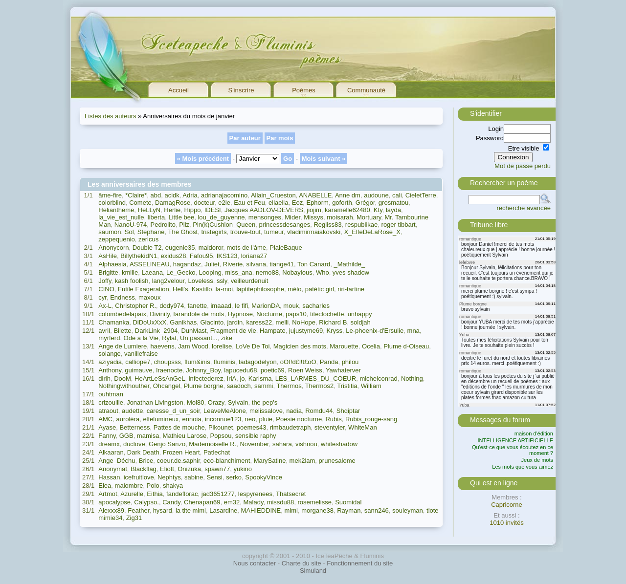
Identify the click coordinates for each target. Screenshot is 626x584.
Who (322, 272)
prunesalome (337, 460)
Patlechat (216, 452)
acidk (171, 195)
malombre (129, 485)
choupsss (167, 362)
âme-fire (110, 195)
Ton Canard (313, 264)
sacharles (316, 305)
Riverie (233, 264)
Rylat (169, 338)
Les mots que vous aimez (522, 467)
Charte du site (301, 563)
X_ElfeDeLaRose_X (372, 232)
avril (104, 330)
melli (282, 322)
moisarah (340, 217)
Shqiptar (348, 410)
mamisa (148, 435)
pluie (265, 419)
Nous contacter (254, 563)
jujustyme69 (306, 330)
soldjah (361, 322)
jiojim (314, 210)
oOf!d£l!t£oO (298, 362)
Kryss (334, 330)
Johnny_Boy (203, 370)
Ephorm (317, 202)
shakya (173, 485)
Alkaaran (110, 452)
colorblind (112, 202)
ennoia (191, 419)
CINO (106, 289)
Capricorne (506, 504)
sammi (263, 385)
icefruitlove (139, 477)
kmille (130, 272)
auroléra (127, 419)
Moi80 (195, 402)
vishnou (306, 444)
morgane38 (317, 510)
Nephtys (169, 477)
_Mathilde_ (349, 264)
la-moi (224, 289)
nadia (294, 410)
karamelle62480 (347, 210)
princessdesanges (284, 224)
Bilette (122, 330)
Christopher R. (135, 305)
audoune (376, 195)
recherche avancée (523, 208)
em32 (232, 502)
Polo (153, 485)
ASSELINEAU (150, 264)
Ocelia (371, 346)
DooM (122, 378)
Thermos (288, 385)
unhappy (360, 314)
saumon (109, 232)
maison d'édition (533, 433)
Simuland (313, 570)
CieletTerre (420, 195)
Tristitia (347, 385)
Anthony (109, 370)
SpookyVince (263, 477)
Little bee (181, 217)
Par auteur (245, 138)
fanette (197, 305)
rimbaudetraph (290, 427)
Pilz (184, 224)
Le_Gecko (180, 272)
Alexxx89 (111, 510)
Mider (292, 217)
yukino (242, 469)
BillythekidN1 (138, 256)
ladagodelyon (257, 362)
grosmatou (393, 202)
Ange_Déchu (116, 460)
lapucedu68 (240, 370)
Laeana (151, 272)
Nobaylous (297, 272)
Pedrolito (163, 224)
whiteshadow (339, 444)
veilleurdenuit (249, 280)
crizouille (110, 402)
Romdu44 (319, 410)
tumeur (274, 232)
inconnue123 (223, 419)
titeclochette (327, 314)
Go (287, 158)
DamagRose (172, 202)
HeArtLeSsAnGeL (159, 378)
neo (250, 419)
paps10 (296, 314)
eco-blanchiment (226, 460)
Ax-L (105, 305)
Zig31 (134, 517)
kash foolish (132, 280)
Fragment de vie (233, 330)
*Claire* (136, 195)
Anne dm (347, 195)
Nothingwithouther (123, 385)
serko (234, 477)
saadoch (239, 385)
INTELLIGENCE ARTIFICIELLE (515, 440)
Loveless (200, 280)
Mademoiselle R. (212, 444)
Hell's (180, 289)
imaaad (220, 305)
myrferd (109, 338)
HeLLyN (149, 210)
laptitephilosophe (260, 289)
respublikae (361, 224)
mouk (291, 305)
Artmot (107, 493)
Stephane (151, 232)
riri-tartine (350, 289)
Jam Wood (193, 346)
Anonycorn (113, 247)
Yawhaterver (343, 370)
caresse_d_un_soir (173, 410)
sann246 (376, 510)
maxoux (149, 297)
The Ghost (183, 232)
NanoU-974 (130, 224)
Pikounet (220, 427)
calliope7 (137, 362)
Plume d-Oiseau (406, 346)
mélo (294, 289)
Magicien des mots (299, 346)
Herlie (172, 210)
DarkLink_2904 (156, 330)
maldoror (211, 247)
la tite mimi (191, 510)
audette (132, 410)
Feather (138, 510)
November (254, 444)
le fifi (241, 305)
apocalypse (114, 502)
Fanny (106, 435)
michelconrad (378, 378)
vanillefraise (141, 353)
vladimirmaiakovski (313, 232)
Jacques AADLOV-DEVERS (263, 210)
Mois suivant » (324, 158)
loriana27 (254, 256)
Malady (253, 502)
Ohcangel (166, 385)
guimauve (138, 370)
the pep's (264, 402)
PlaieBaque (285, 247)
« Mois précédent (203, 158)
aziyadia (110, 362)
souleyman (407, 510)
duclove (134, 444)
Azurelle (131, 493)
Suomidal (348, 502)
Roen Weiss (305, 370)
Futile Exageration (143, 289)
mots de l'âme (246, 247)
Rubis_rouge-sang (371, 419)
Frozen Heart (181, 452)
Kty (378, 210)
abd (156, 195)
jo (242, 378)
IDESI (212, 210)
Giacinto (212, 322)
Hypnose (240, 314)
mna (413, 330)
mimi (290, 510)
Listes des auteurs (110, 116)
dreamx (108, 444)
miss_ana (238, 272)
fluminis (224, 362)
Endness (122, 297)
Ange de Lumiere (122, 346)
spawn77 (217, 469)
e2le (224, 202)
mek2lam (302, 460)
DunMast (193, 330)
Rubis (333, 419)
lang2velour (168, 280)
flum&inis (197, 362)
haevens (163, 346)
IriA (232, 378)
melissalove (266, 410)
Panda (329, 362)
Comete (140, 202)
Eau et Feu (249, 202)
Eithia (155, 493)
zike (226, 338)
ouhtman (110, 394)
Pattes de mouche (179, 427)
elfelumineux (161, 419)
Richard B (333, 322)
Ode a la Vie (141, 338)
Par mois (280, 138)
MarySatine (270, 460)
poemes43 (252, 427)
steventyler (329, 427)
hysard (162, 510)
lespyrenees (255, 493)
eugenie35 (180, 247)
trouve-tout (245, 232)
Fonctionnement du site (360, 563)
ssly (222, 280)
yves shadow (351, 272)
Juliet (211, 264)
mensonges (264, 217)
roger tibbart (398, 224)
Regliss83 (327, 224)
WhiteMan (362, 427)
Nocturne (269, 314)
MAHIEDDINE (261, 510)
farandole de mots (198, 314)
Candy (171, 502)
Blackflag (143, 469)
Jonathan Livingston (155, 402)
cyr (102, 297)
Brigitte (108, 272)
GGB (126, 435)
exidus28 (173, 256)
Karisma (260, 378)
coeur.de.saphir (178, 460)
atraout (108, 410)
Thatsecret (291, 493)
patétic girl (319, 289)
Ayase (107, 427)
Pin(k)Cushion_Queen (224, 224)
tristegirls (213, 232)
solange (109, 353)
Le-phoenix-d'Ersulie (374, 330)
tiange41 (281, 264)
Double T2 (147, 247)
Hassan (109, 477)
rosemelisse (315, 502)
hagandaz (187, 264)
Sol (129, 232)
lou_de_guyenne (221, 217)
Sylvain (238, 402)
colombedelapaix (122, 314)
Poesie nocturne (299, 419)
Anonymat (112, 469)
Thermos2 (319, 385)
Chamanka (113, 322)
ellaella (278, 202)
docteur (204, 202)
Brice (146, 460)
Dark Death (143, 452)
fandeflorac (182, 493)
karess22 (259, 322)
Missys (313, 217)
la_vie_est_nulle (121, 217)
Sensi (214, 477)
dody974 (171, 305)
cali (397, 195)
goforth (342, 202)
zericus (148, 239)
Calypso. (146, 502)
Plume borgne (204, 385)
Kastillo (202, 289)
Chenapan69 (202, 502)
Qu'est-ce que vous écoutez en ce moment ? (512, 450)
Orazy (216, 402)
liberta (156, 217)
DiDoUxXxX (149, 322)
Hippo (192, 210)
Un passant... (199, 338)
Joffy (104, 280)
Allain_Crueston (273, 195)
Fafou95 (201, 256)
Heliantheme (116, 210)
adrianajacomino (224, 195)
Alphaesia (112, 264)
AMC (105, 419)
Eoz (297, 202)
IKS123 (227, 256)
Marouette (344, 346)
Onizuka (189, 469)
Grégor (365, 202)
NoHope (303, 322)
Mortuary (369, 217)
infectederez (206, 378)
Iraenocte (169, 370)
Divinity (160, 314)
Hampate (273, 330)
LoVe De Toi (253, 346)
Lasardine (223, 510)
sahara (282, 444)
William (371, 385)
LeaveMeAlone (224, 410)
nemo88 (267, 272)
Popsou (220, 435)
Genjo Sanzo (167, 444)
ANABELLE (315, 195)
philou (350, 362)
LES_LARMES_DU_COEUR (315, 378)
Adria (189, 195)
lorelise (222, 346)
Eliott (167, 469)
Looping (210, 272)
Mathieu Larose (185, 435)
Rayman (348, 510)
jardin (235, 322)
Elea (104, 485)
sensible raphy (255, 435)
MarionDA (265, 305)
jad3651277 (218, 493)
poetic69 (273, 370)
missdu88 (280, 502)
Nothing (412, 378)
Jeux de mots (537, 460)
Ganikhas (183, 322)
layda (393, 210)
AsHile (107, 256)
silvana (256, 264)
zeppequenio (116, 239)
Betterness (134, 427)
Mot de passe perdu (522, 166)
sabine (193, 477)
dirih (104, 378)
